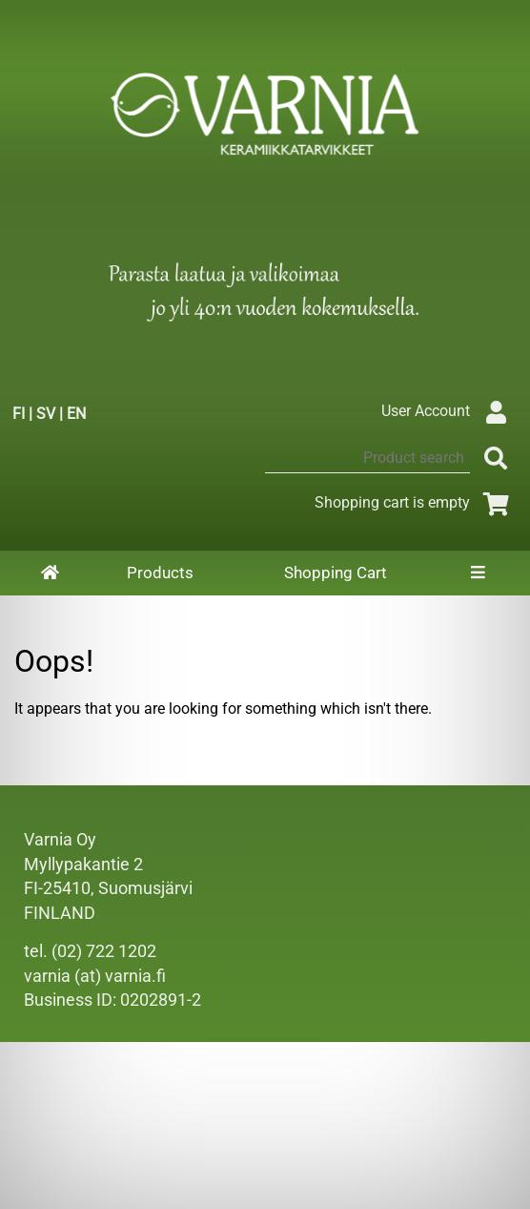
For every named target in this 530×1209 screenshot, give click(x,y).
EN (76, 414)
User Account (448, 411)
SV (45, 414)
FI (18, 414)
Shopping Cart (335, 572)
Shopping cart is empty (415, 502)
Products (160, 572)
